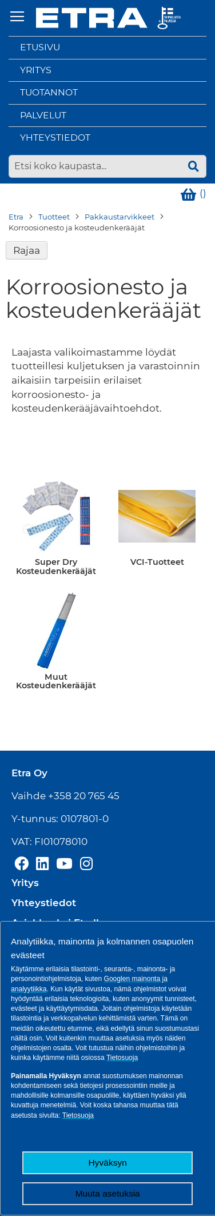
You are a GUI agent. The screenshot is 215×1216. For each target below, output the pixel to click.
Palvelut (43, 115)
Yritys (35, 70)
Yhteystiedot (55, 137)
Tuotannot (49, 92)
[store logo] (108, 18)
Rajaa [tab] (26, 250)
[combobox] (107, 166)
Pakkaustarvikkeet (119, 216)
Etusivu (40, 47)
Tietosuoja (122, 1058)
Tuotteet (54, 216)
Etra (16, 216)
